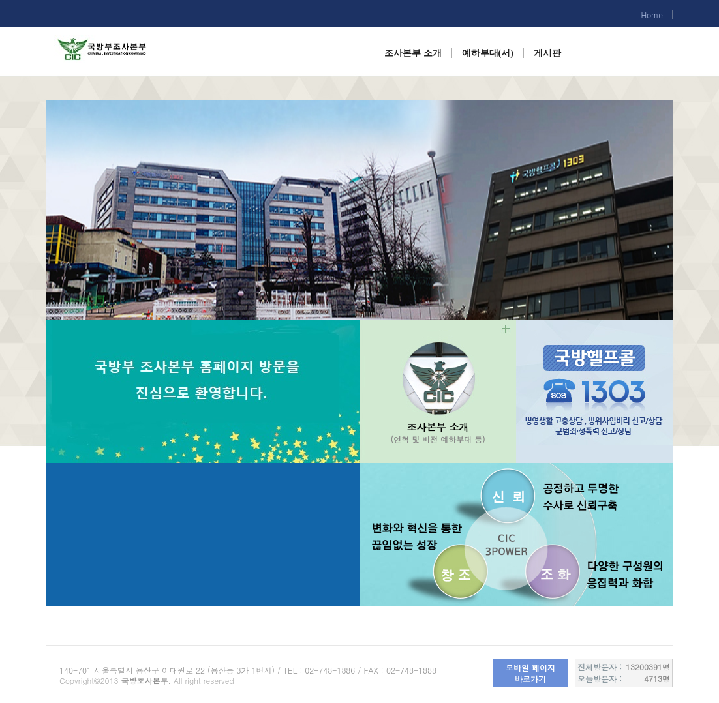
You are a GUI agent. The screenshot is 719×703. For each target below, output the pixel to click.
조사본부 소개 (413, 53)
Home (652, 14)
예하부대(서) (487, 53)
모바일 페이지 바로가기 (530, 673)
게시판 (547, 53)
